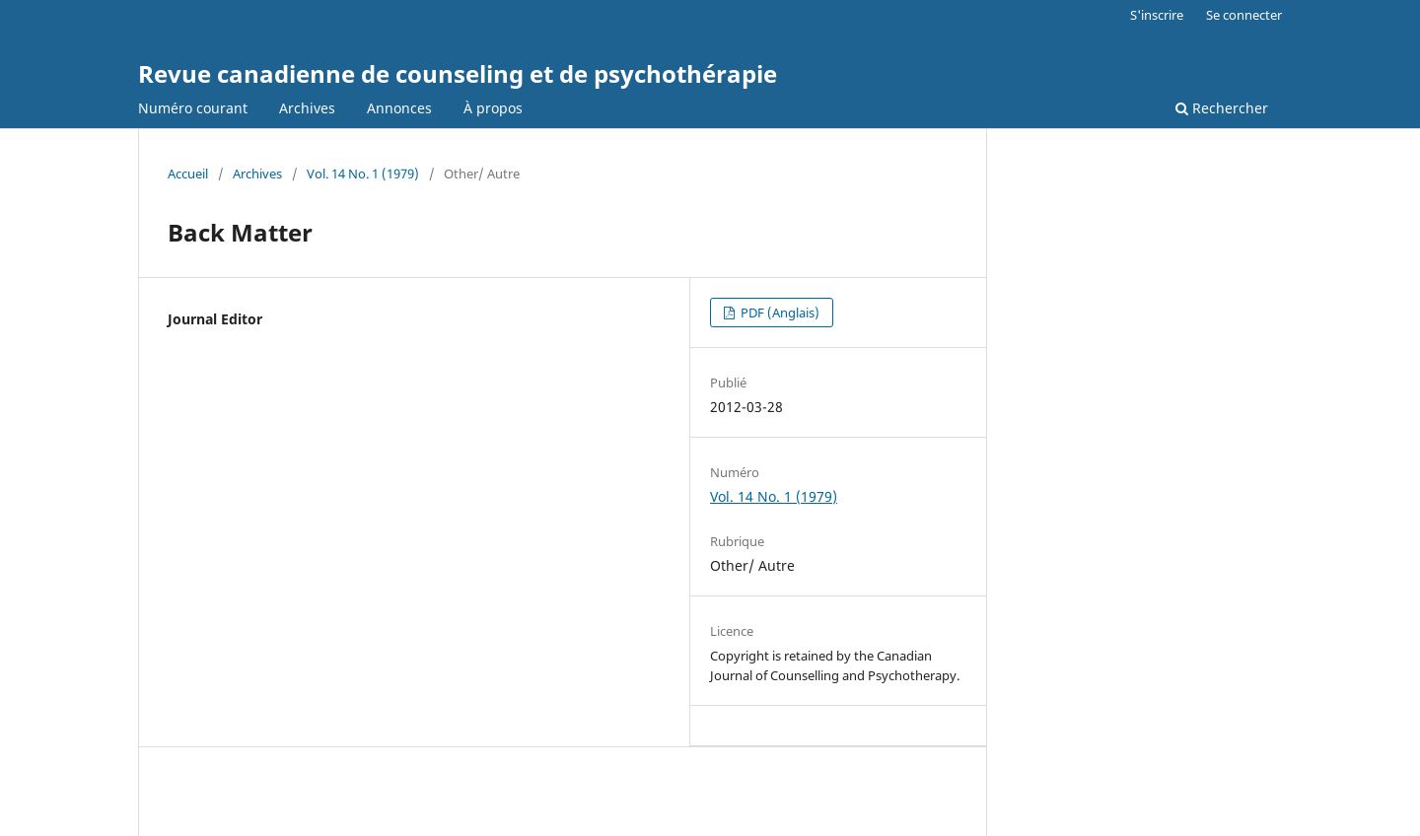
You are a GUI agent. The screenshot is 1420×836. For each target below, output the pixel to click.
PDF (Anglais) (778, 312)
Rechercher (1221, 108)
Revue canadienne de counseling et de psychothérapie (457, 73)
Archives (307, 108)
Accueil (188, 173)
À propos (493, 108)
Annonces (399, 108)
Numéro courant (193, 108)
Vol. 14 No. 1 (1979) (363, 173)
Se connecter (1244, 15)
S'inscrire (1156, 15)
